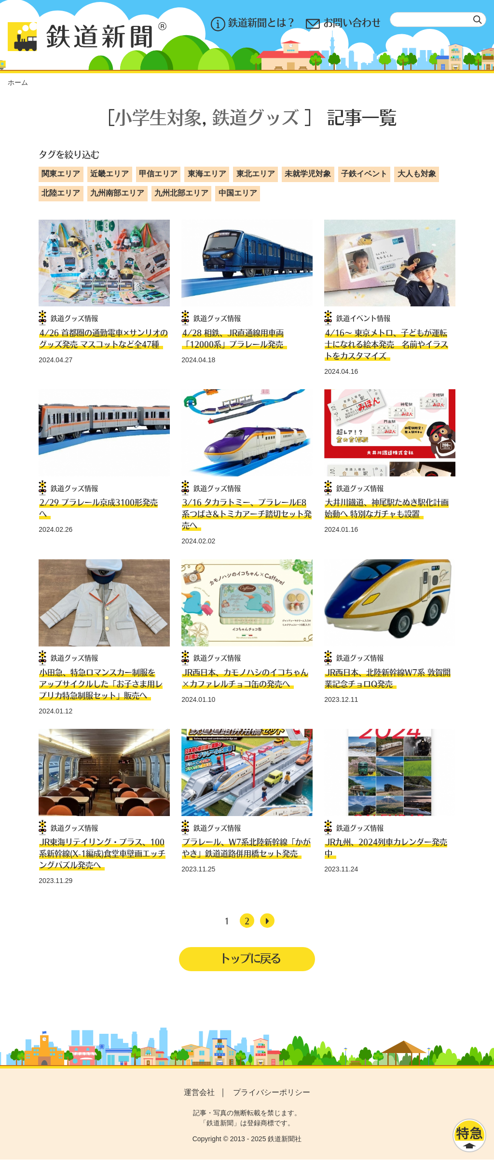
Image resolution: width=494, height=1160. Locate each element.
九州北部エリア (181, 193)
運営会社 (199, 1093)
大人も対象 (417, 174)
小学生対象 (158, 117)
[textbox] (438, 19)
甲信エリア (158, 174)
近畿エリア (109, 174)
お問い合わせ (343, 23)
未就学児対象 (308, 174)
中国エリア (238, 193)
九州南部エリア (117, 193)
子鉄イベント (364, 174)
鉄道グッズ (255, 117)
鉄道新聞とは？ (252, 23)
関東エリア (60, 174)
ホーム (18, 82)
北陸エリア (60, 193)
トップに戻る (250, 958)
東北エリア (255, 174)
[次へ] (267, 920)
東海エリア (207, 174)
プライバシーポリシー (271, 1093)
